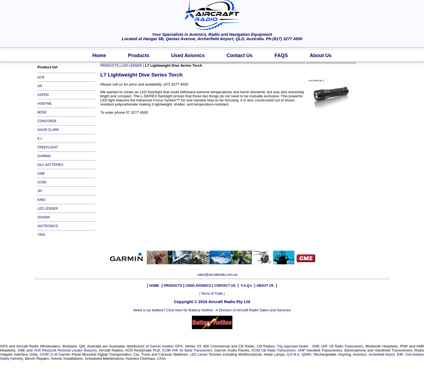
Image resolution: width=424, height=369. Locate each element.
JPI (39, 191)
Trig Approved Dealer (293, 346)
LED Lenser (198, 354)
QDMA (306, 354)
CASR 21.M (48, 354)
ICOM (41, 182)
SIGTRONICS (47, 226)
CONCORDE (47, 121)
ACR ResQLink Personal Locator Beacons (65, 350)
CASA (161, 359)
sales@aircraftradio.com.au (217, 275)
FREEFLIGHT (47, 147)
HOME (154, 286)
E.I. (39, 138)
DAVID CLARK (48, 130)
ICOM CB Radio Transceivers (274, 350)
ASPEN (43, 95)
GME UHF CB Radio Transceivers (337, 346)
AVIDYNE (44, 104)
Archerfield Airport (382, 354)
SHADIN (43, 217)
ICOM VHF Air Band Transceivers (187, 350)
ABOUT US (265, 286)
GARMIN (44, 156)
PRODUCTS (110, 66)
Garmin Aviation (162, 346)
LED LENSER (47, 208)
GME (41, 173)
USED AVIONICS (199, 286)
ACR (40, 77)
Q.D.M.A (293, 354)
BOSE (41, 112)
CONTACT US (225, 286)
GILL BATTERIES (50, 165)
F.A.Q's (246, 286)
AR (39, 86)
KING (41, 200)
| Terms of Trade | (212, 293)
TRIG (41, 235)
